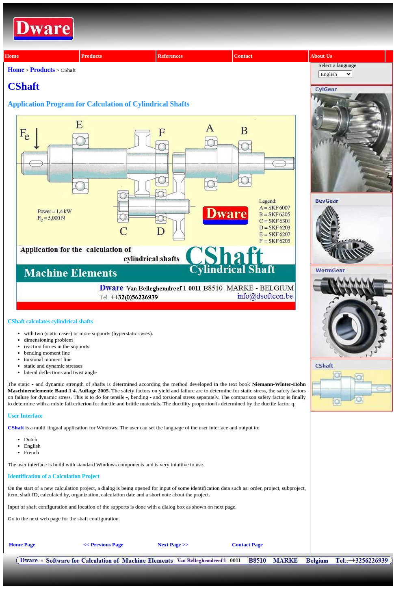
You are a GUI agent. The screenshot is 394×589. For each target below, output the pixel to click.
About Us (321, 56)
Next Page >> (173, 544)
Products (91, 56)
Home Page (22, 544)
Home (12, 56)
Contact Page (247, 544)
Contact (243, 56)
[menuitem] (42, 56)
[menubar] (194, 56)
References (170, 56)
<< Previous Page (103, 544)
